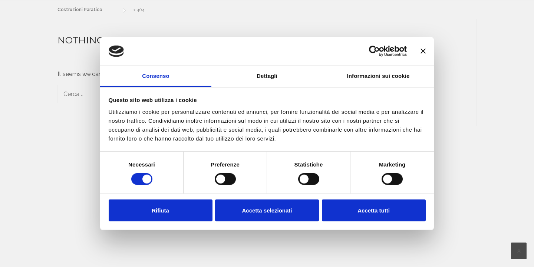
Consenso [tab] (155, 76)
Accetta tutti (373, 210)
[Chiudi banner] (423, 51)
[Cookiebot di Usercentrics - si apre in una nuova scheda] (374, 51)
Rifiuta (160, 210)
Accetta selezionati (267, 210)
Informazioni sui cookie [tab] (378, 76)
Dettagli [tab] (267, 76)
